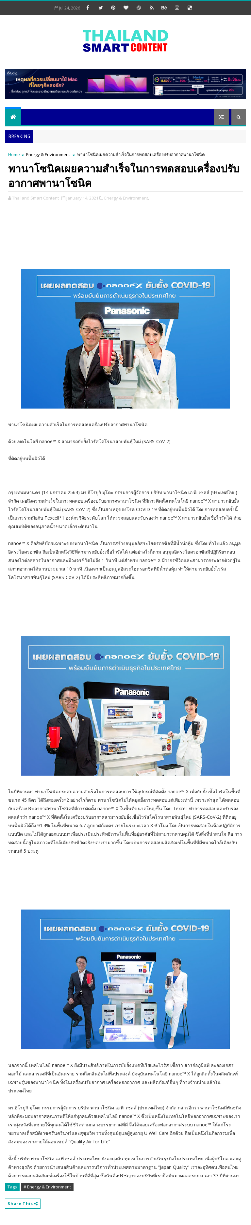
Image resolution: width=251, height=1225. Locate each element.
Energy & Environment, (126, 198)
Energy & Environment (48, 154)
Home (14, 154)
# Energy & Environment (47, 1187)
